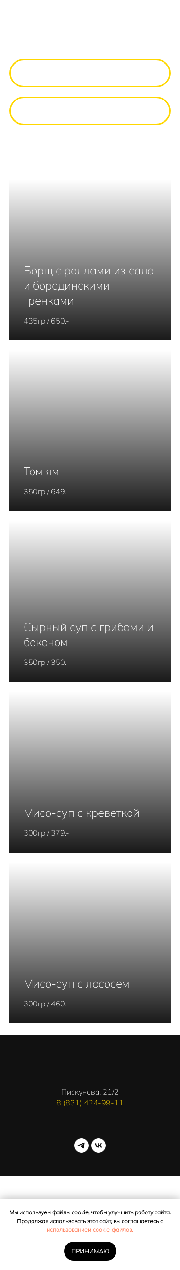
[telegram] (81, 1145)
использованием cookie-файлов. (90, 1229)
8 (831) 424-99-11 (90, 1102)
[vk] (98, 1145)
